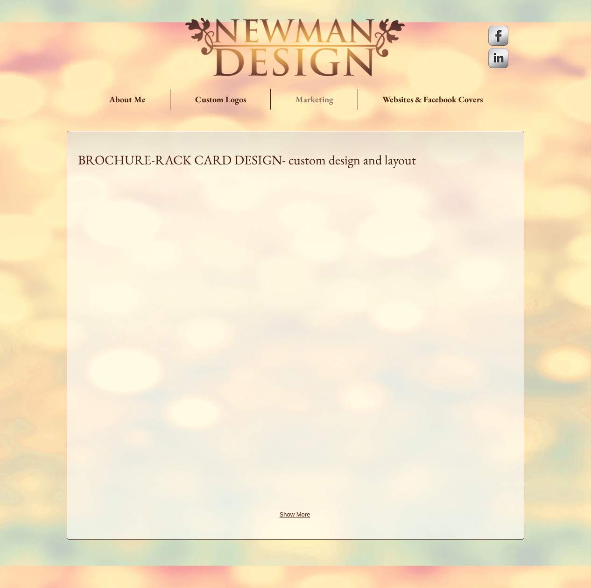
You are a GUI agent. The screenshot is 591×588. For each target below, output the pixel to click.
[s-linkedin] (498, 58)
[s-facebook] (498, 36)
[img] (148, 234)
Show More (295, 514)
